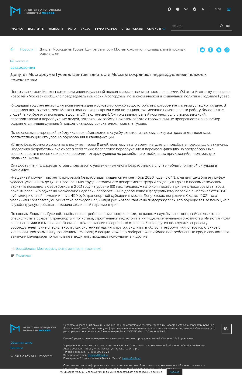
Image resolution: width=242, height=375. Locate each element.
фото (71, 28)
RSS (203, 9)
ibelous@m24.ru (131, 358)
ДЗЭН (178, 9)
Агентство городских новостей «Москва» (42, 11)
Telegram (194, 9)
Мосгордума (46, 249)
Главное (16, 28)
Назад (13, 49)
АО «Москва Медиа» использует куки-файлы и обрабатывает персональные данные (111, 371)
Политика (23, 256)
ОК (210, 50)
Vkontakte (186, 9)
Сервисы (154, 28)
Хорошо (174, 371)
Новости (26, 49)
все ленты (36, 28)
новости (56, 28)
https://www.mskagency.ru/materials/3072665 (227, 50)
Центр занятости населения (79, 249)
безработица (26, 249)
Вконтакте (202, 50)
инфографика (106, 28)
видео (85, 28)
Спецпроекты (132, 28)
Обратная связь (21, 343)
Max (169, 9)
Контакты (16, 347)
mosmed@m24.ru (98, 355)
